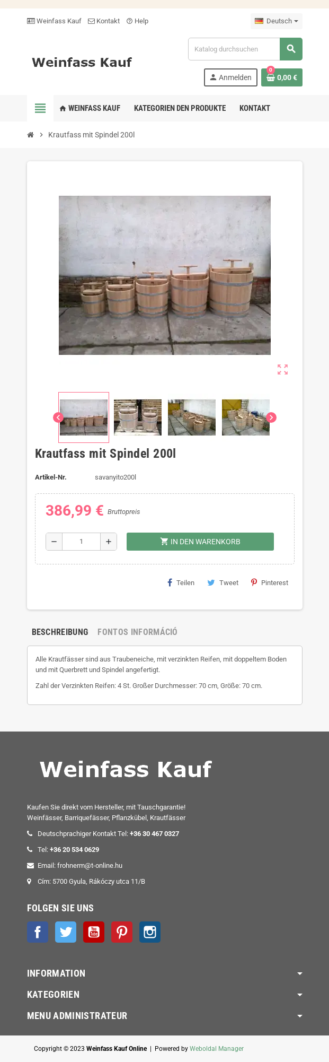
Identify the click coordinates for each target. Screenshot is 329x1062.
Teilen (180, 582)
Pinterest (269, 582)
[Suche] (244, 49)
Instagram (150, 932)
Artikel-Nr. (51, 477)
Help (137, 21)
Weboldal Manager (217, 1048)
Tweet (222, 582)
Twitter (65, 932)
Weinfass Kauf (54, 21)
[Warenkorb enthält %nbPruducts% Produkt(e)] (282, 77)
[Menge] (81, 541)
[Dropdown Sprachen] (277, 21)
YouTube (93, 932)
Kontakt (104, 21)
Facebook (37, 932)
